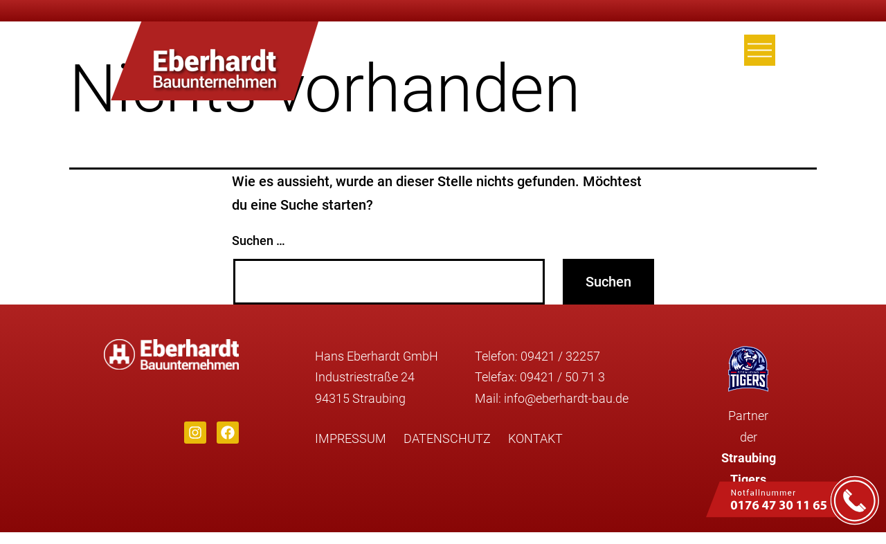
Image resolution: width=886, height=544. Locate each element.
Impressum (350, 438)
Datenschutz (447, 438)
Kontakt (535, 438)
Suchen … (258, 240)
